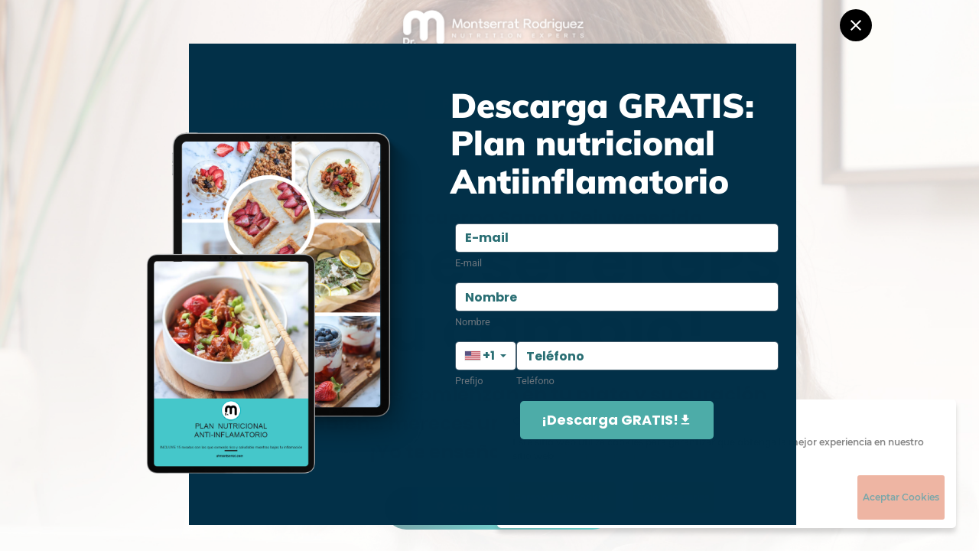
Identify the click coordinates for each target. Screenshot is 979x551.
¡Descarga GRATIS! (617, 419)
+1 (480, 355)
